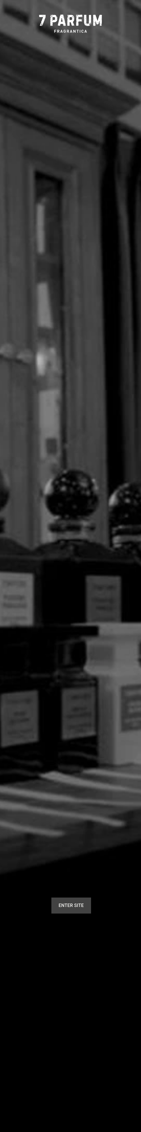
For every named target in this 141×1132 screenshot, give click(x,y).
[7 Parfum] (70, 23)
